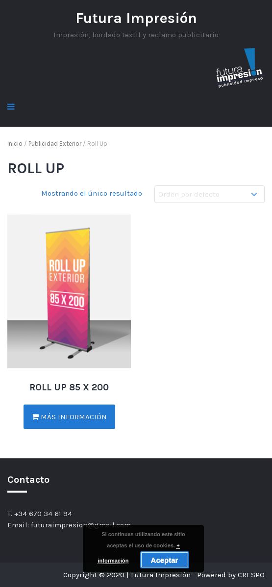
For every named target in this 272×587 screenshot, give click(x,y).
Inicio (15, 143)
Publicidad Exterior (54, 143)
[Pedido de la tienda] (209, 194)
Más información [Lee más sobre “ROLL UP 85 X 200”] (69, 416)
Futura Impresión (136, 18)
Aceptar (164, 560)
